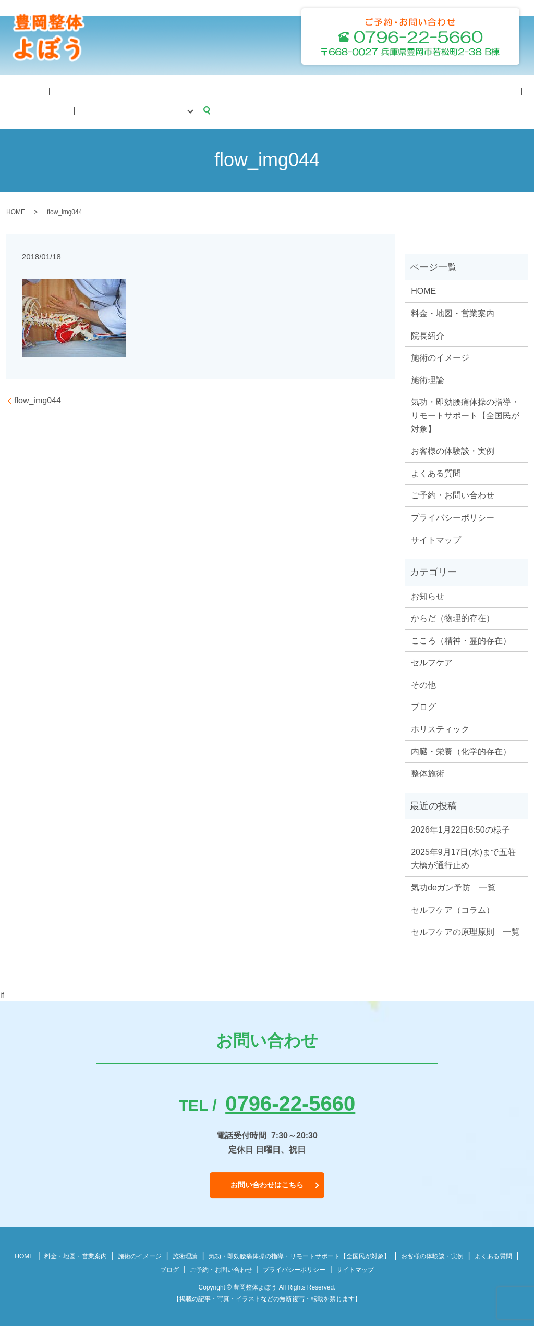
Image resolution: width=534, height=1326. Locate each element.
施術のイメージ (141, 90)
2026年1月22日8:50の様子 (460, 828)
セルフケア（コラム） (452, 908)
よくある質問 (410, 90)
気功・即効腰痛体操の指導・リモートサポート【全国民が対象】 (465, 413)
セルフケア (432, 660)
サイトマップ (436, 538)
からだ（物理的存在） (452, 616)
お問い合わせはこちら (267, 1183)
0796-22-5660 (290, 1101)
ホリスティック (440, 727)
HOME (16, 90)
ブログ (508, 90)
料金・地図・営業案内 (286, 90)
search (8, 109)
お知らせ (427, 594)
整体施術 (427, 771)
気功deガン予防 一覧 (453, 886)
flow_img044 (37, 398)
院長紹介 (51, 90)
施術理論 (90, 90)
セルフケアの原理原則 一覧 (465, 930)
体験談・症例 (356, 90)
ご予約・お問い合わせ (452, 493)
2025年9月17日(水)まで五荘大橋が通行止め (463, 857)
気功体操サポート (207, 90)
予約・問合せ (465, 90)
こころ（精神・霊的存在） (461, 639)
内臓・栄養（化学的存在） (461, 750)
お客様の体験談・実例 (452, 449)
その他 (423, 683)
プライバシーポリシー (452, 516)
